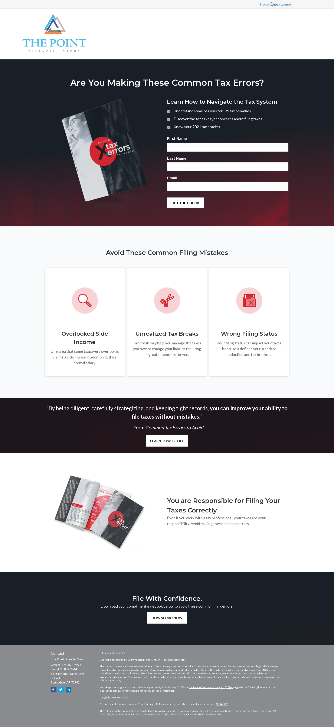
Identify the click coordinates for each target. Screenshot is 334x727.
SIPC (225, 704)
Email (172, 178)
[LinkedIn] (68, 689)
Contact (57, 653)
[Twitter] (61, 689)
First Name (177, 138)
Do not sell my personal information (155, 690)
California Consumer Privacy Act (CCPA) (211, 687)
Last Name (176, 158)
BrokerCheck (176, 659)
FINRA (219, 704)
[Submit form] (185, 202)
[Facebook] (53, 689)
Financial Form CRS (114, 653)
